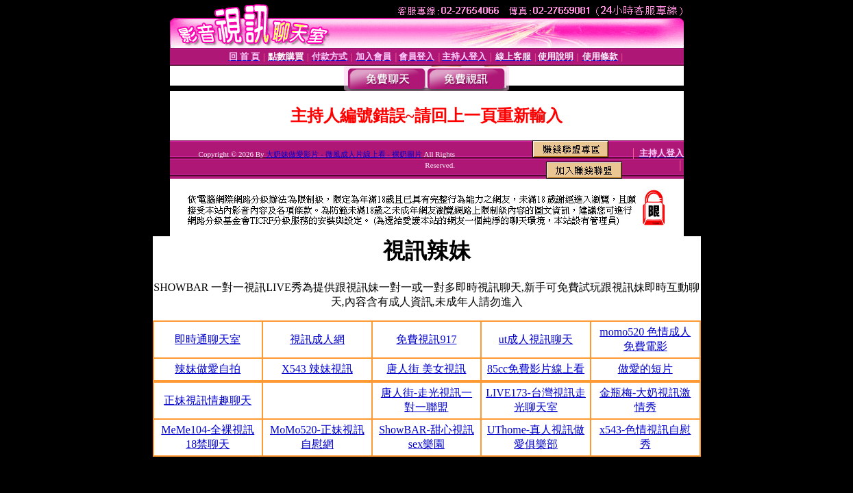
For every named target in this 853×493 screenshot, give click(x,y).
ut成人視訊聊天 (536, 339)
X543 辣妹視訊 (317, 369)
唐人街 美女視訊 (426, 369)
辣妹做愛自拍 (207, 369)
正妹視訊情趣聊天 (207, 400)
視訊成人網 (317, 339)
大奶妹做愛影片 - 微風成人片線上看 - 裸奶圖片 (343, 154)
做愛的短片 (645, 369)
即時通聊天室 (207, 339)
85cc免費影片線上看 (535, 369)
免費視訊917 (426, 339)
